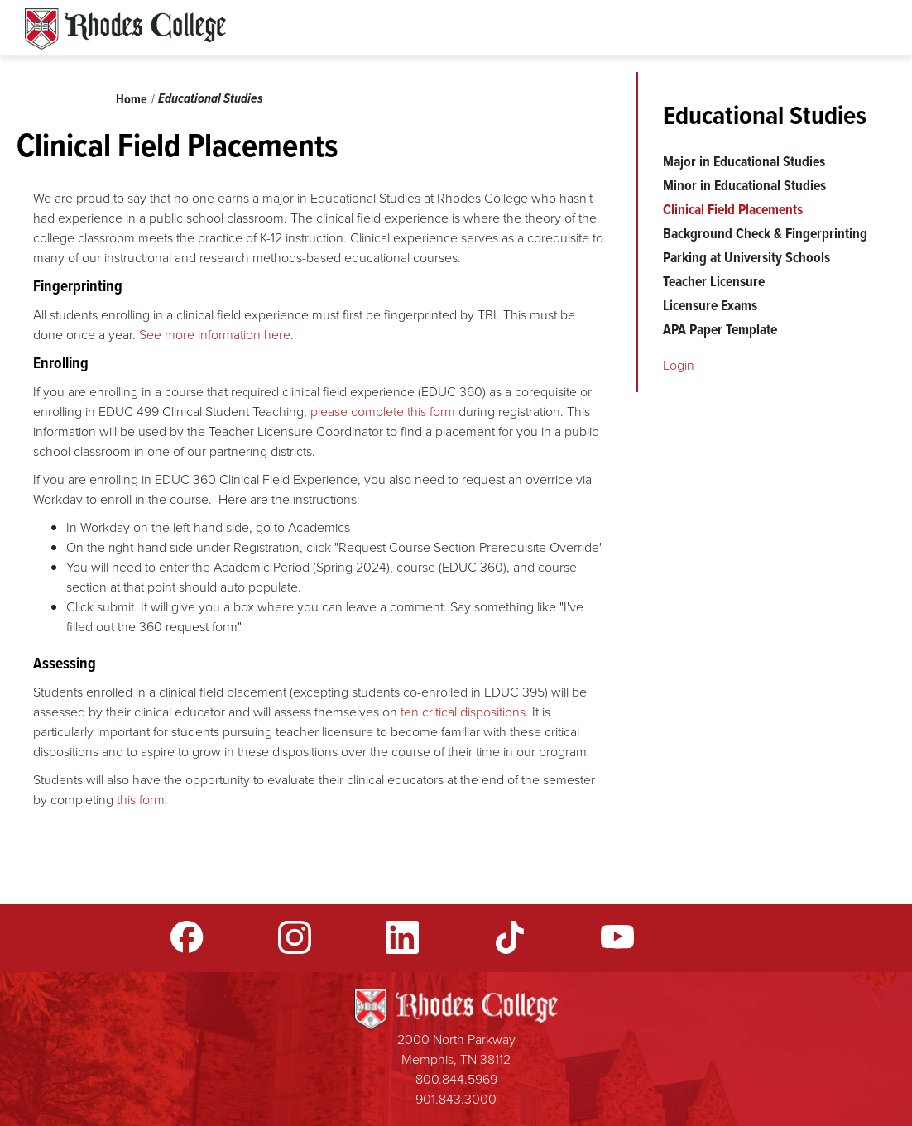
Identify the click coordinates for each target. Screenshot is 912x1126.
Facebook (187, 937)
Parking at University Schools (746, 257)
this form (141, 799)
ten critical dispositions (463, 711)
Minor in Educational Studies (744, 185)
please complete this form (382, 411)
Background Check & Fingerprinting (765, 233)
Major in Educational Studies (744, 161)
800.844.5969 (456, 1079)
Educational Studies (210, 98)
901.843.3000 (456, 1099)
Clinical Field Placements (733, 209)
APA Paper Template (720, 329)
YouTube (617, 937)
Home (131, 98)
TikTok (509, 937)
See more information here (214, 334)
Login (678, 365)
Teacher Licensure (714, 281)
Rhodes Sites (125, 29)
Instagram (294, 937)
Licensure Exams (710, 305)
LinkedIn (402, 937)
